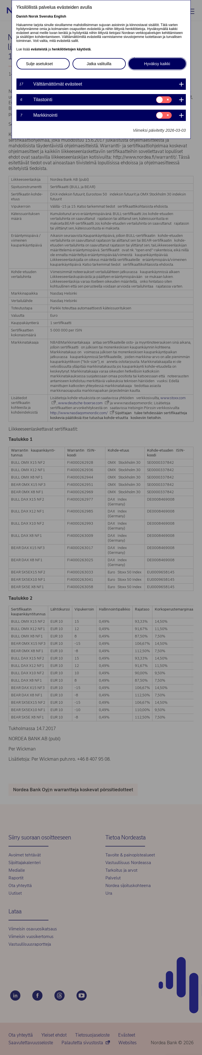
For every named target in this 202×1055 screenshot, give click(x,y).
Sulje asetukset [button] (39, 63)
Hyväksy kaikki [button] (157, 63)
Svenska (46, 16)
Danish (22, 16)
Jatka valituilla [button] (99, 63)
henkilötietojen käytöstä (71, 49)
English (60, 16)
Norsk (33, 16)
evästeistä (39, 49)
